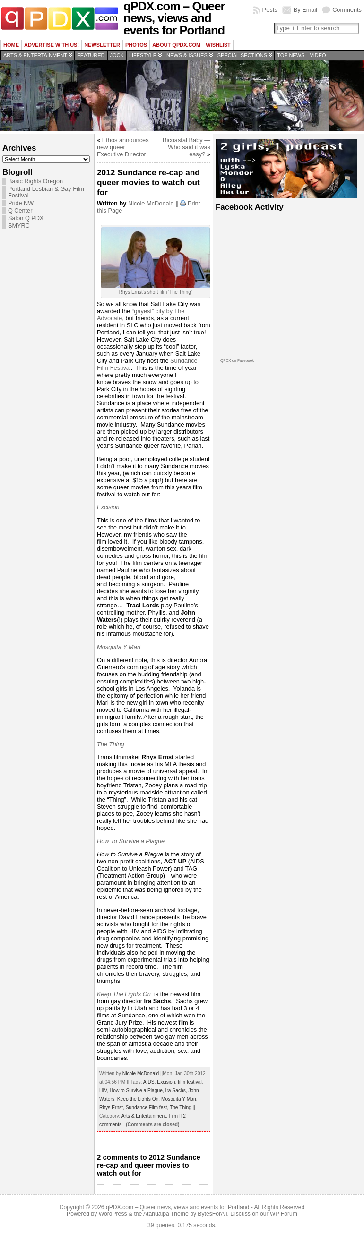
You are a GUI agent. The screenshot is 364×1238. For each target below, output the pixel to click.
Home (11, 45)
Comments (347, 9)
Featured (90, 55)
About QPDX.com (176, 45)
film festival (190, 1081)
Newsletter (102, 45)
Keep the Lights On (138, 1098)
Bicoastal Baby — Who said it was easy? (186, 147)
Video (318, 55)
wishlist (218, 45)
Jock (117, 55)
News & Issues (187, 55)
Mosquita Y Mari (118, 646)
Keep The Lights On (124, 994)
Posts (269, 9)
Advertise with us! (51, 45)
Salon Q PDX (25, 218)
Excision (108, 507)
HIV (103, 1090)
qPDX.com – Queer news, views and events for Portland (177, 1207)
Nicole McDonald (151, 203)
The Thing (110, 744)
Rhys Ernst (111, 1107)
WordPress (113, 1214)
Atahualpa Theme (166, 1214)
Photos (136, 45)
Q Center (20, 210)
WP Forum (283, 1214)
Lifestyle (142, 55)
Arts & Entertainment (35, 55)
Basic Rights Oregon (35, 181)
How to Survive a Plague (136, 1090)
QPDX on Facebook (237, 361)
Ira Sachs (175, 1090)
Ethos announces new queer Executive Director (123, 147)
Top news (290, 55)
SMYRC (19, 225)
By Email (306, 9)
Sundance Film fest (146, 1107)
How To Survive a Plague (131, 841)
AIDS (149, 1081)
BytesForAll (212, 1214)
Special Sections (242, 55)
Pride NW (21, 203)
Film (173, 1115)
